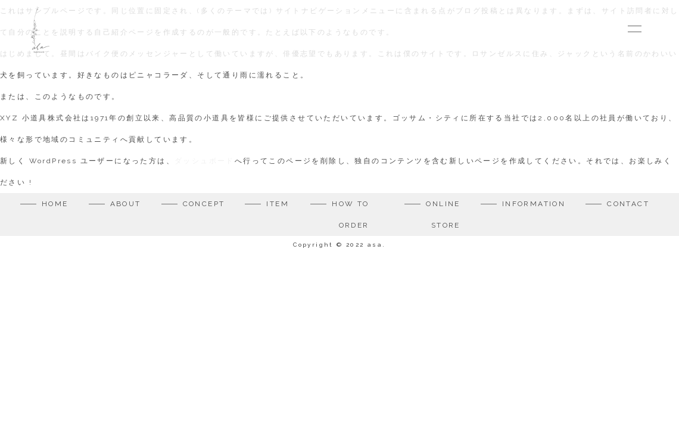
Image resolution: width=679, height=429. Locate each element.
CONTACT (628, 204)
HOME (55, 204)
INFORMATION (533, 204)
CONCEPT (204, 204)
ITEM (277, 204)
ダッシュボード (205, 161)
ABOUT (125, 204)
